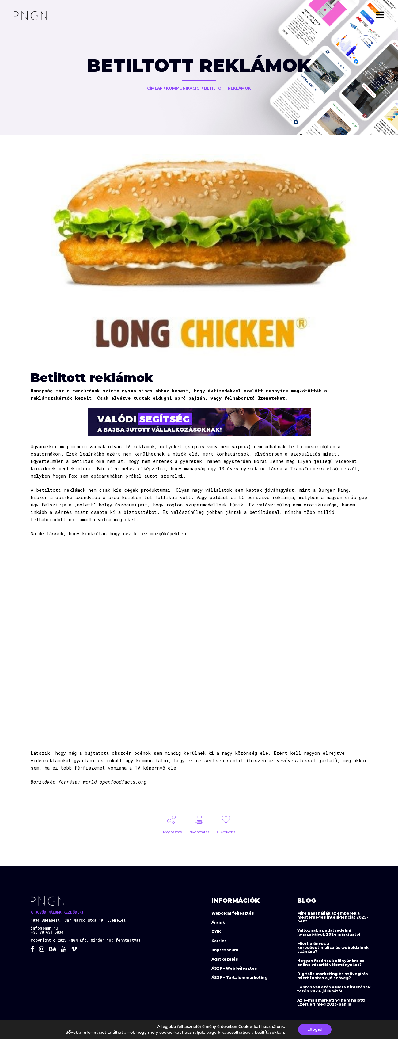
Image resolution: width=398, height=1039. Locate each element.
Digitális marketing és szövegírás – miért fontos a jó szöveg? (334, 976)
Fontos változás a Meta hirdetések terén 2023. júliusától (333, 989)
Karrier (218, 941)
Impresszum (224, 950)
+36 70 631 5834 (47, 932)
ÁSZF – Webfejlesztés (234, 968)
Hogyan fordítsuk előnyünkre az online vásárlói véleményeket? (331, 963)
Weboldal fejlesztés (232, 913)
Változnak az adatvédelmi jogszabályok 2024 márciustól (328, 932)
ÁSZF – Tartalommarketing (239, 978)
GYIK (216, 932)
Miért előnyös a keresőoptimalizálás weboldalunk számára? (333, 947)
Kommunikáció (183, 88)
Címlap (155, 88)
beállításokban (269, 1032)
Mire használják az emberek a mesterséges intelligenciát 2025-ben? (332, 917)
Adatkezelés (224, 959)
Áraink (218, 922)
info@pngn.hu (44, 928)
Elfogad (314, 1029)
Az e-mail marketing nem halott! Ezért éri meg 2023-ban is (331, 1002)
